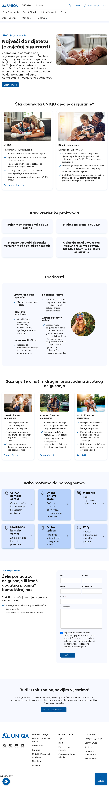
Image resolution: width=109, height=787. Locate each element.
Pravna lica (41, 5)
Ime (62, 576)
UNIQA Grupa (91, 742)
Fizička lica (26, 5)
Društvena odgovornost (91, 753)
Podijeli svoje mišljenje (64, 748)
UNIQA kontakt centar (15, 496)
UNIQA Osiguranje (93, 738)
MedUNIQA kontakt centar (17, 530)
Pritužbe (36, 750)
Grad (63, 596)
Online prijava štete (52, 496)
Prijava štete (38, 745)
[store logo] (10, 5)
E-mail (63, 586)
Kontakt (74, 5)
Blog (60, 742)
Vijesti (61, 738)
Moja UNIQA (91, 5)
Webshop (89, 492)
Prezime (85, 576)
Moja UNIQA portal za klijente (41, 755)
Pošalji (67, 655)
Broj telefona (87, 586)
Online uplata (51, 529)
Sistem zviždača (92, 758)
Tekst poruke (65, 607)
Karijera (88, 747)
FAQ (86, 527)
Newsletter (37, 761)
